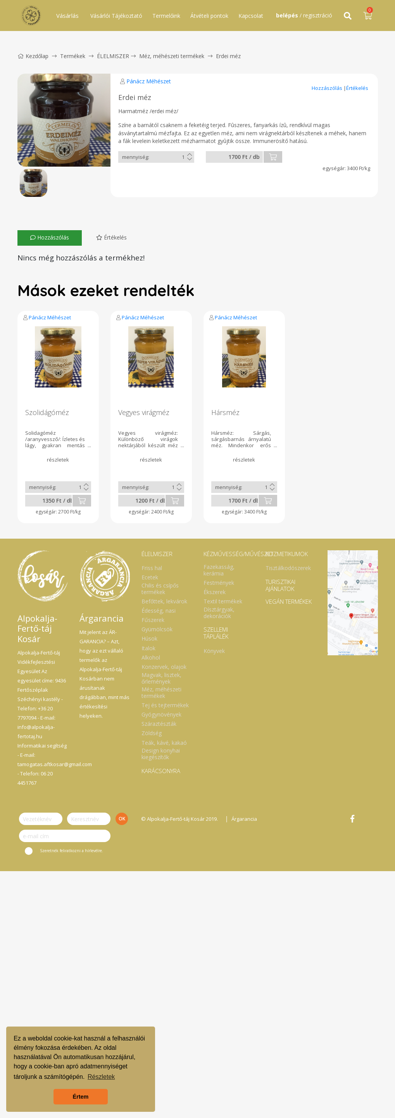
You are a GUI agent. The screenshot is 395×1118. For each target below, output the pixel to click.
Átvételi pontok (209, 15)
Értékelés (357, 87)
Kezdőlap (32, 56)
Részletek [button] (101, 1076)
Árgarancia (244, 818)
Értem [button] (81, 1097)
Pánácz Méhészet (148, 81)
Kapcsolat (250, 15)
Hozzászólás (327, 87)
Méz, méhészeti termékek (171, 56)
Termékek (72, 56)
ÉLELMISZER (113, 56)
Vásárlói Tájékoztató (116, 15)
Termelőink (166, 15)
